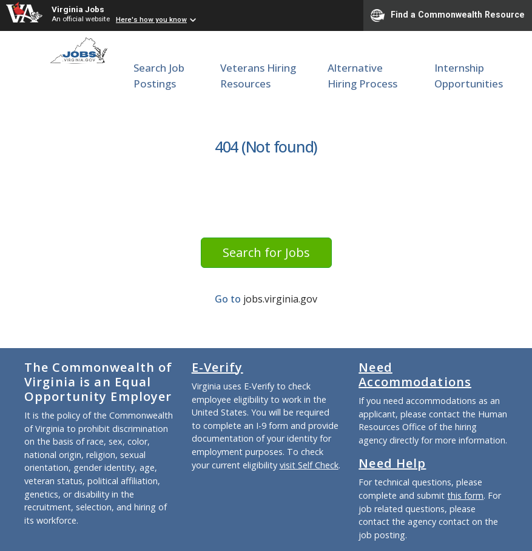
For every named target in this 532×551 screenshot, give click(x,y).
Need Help (392, 463)
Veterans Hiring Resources (258, 76)
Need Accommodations (415, 374)
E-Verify (217, 367)
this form (465, 495)
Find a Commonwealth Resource (448, 15)
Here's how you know (151, 19)
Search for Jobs (266, 252)
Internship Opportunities (468, 76)
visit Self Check (309, 465)
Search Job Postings (158, 76)
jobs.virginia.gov (280, 299)
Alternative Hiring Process (362, 76)
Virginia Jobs (78, 9)
